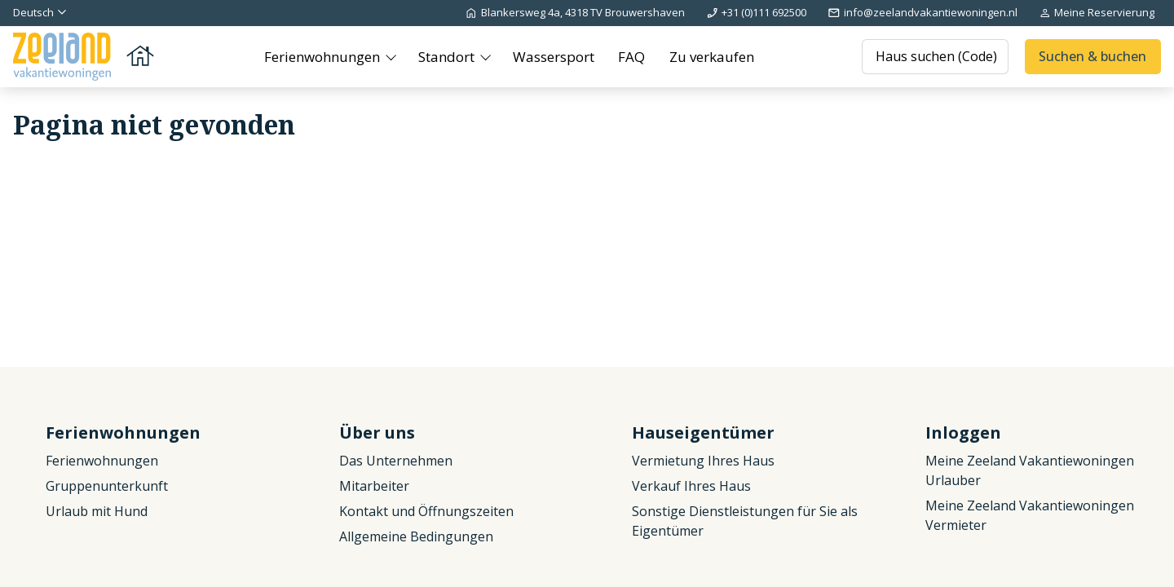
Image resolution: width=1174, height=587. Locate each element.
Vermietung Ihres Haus (703, 461)
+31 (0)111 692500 (756, 12)
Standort (448, 56)
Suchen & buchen (1092, 56)
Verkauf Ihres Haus (691, 486)
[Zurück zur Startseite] (85, 57)
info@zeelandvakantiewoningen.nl (922, 12)
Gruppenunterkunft (107, 486)
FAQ (631, 56)
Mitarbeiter (374, 486)
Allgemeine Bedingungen (416, 536)
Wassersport (553, 56)
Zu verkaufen (711, 56)
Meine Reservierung (1096, 12)
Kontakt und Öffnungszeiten (426, 511)
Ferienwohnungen (323, 56)
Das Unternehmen (395, 461)
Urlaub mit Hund (97, 511)
